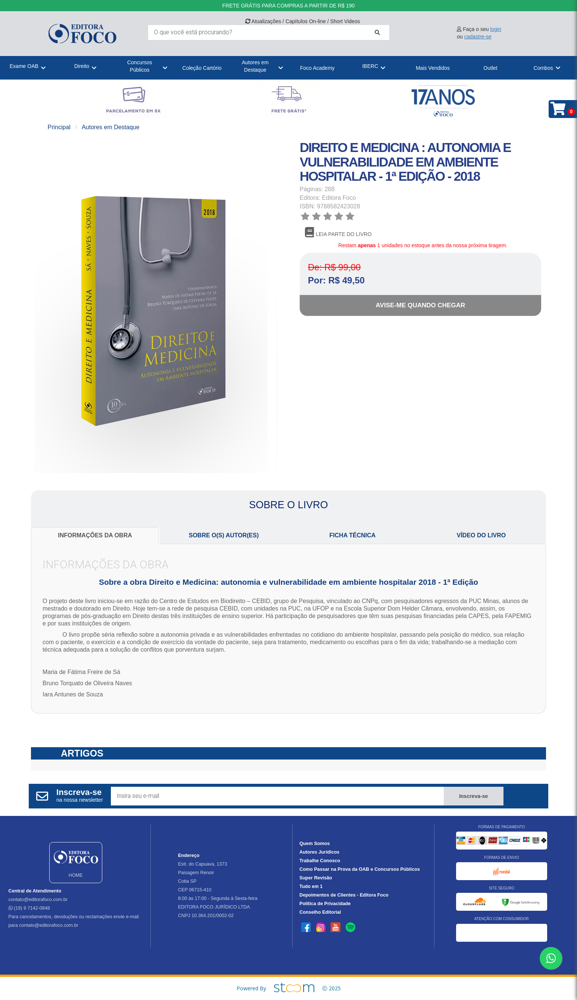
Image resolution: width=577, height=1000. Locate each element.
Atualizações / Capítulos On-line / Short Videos (302, 21)
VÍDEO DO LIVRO (481, 535)
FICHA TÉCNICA (353, 535)
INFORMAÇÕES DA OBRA (95, 535)
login (495, 29)
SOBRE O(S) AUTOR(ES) (224, 535)
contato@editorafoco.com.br (38, 899)
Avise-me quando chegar (420, 305)
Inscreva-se (473, 796)
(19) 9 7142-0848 (29, 908)
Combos (543, 68)
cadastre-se (478, 37)
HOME (75, 862)
